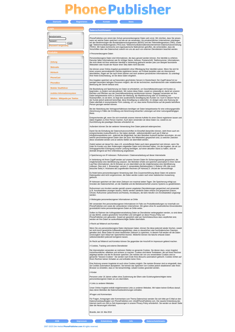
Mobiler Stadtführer (59, 88)
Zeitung (53, 62)
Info (131, 321)
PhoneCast (55, 78)
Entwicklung (106, 321)
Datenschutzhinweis (156, 321)
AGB (57, 321)
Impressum (82, 321)
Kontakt (106, 22)
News (131, 22)
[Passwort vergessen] (58, 45)
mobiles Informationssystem (63, 93)
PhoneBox (55, 83)
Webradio (54, 67)
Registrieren (81, 22)
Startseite (57, 22)
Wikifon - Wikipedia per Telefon (64, 98)
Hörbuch (54, 72)
